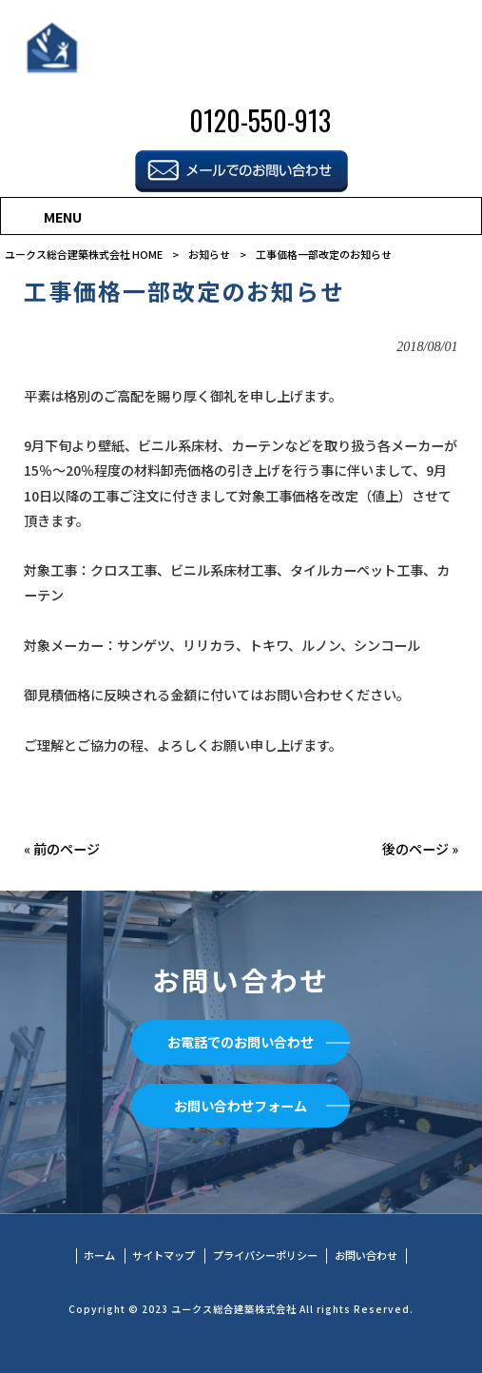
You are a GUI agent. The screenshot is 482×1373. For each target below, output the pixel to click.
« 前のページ (62, 848)
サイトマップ (163, 1255)
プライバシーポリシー (265, 1255)
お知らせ (209, 254)
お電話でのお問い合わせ (240, 1041)
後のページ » (420, 848)
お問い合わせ (366, 1255)
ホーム (99, 1255)
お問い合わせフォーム (240, 1105)
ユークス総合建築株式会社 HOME (84, 254)
